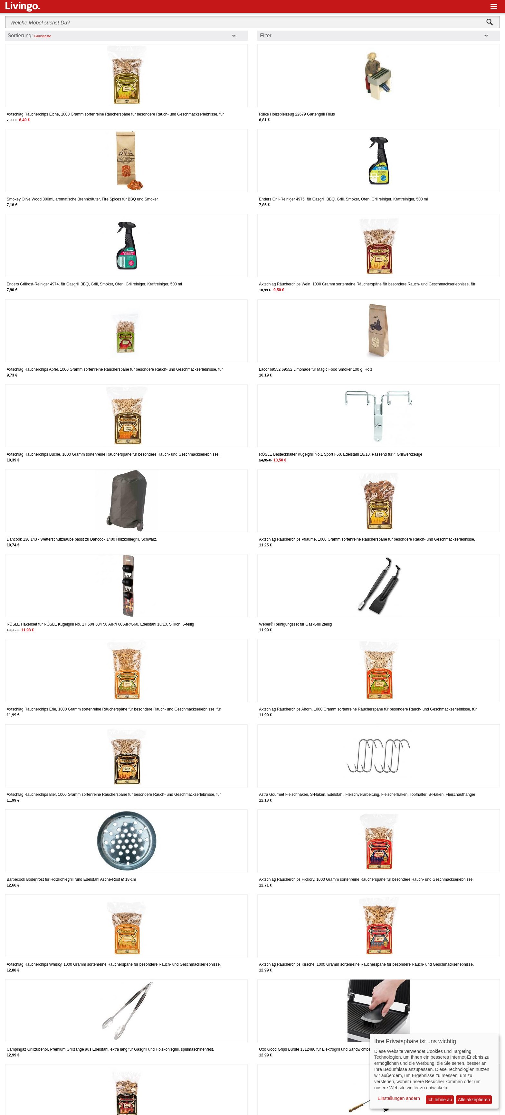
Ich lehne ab (439, 1099)
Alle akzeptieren (474, 1099)
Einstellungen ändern (399, 1098)
